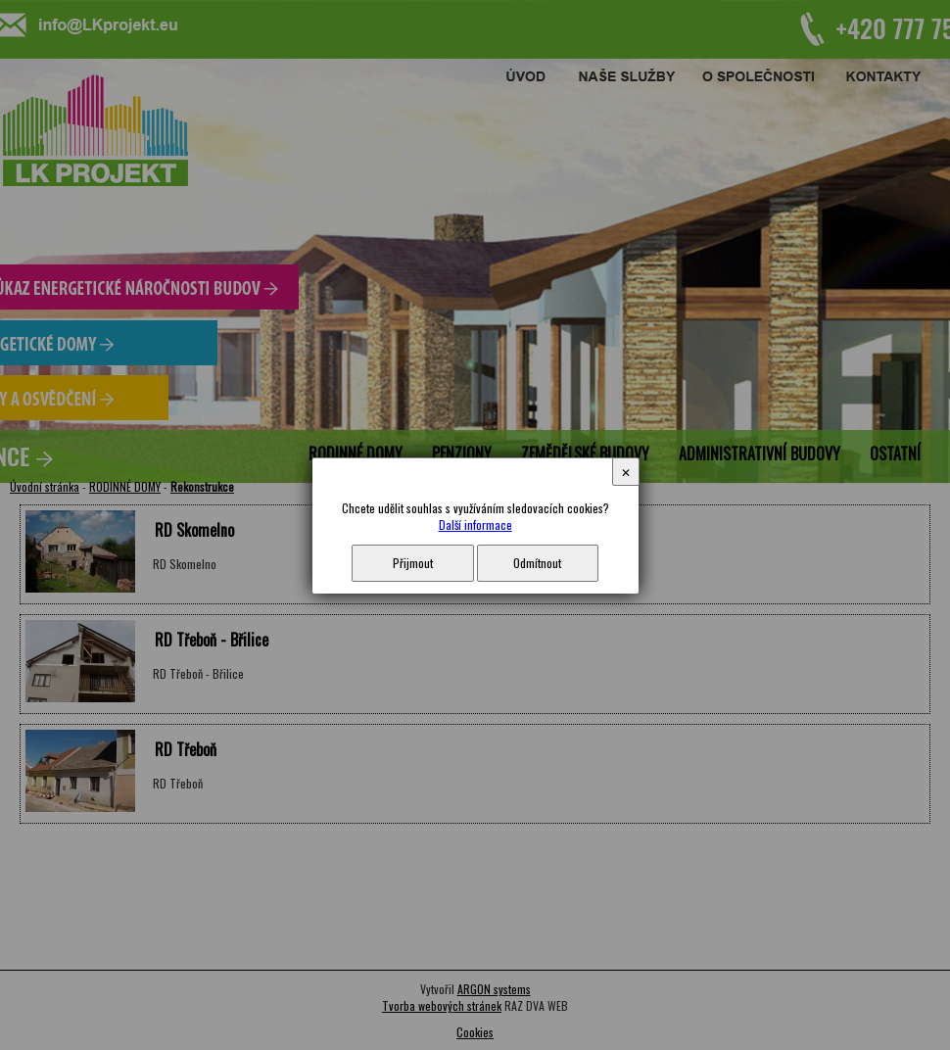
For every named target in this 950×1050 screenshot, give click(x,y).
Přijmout (413, 562)
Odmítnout (537, 562)
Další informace (475, 524)
